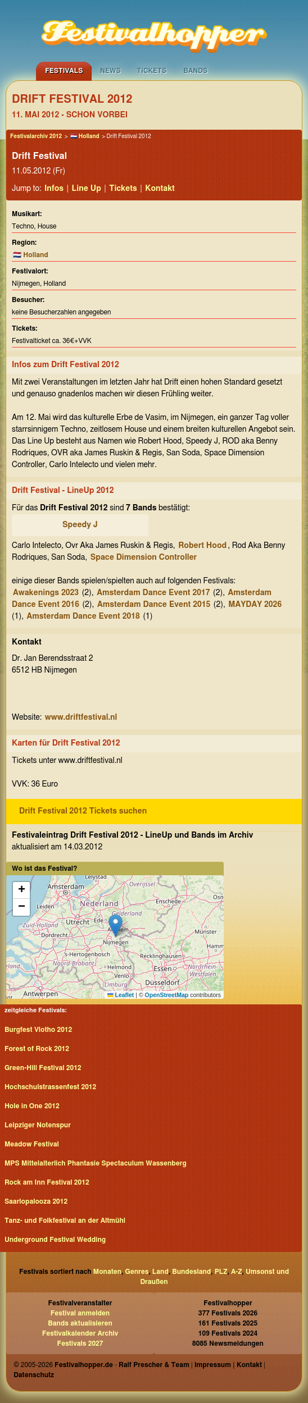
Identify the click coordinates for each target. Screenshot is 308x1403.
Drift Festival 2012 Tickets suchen (83, 811)
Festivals (64, 70)
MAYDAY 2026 (255, 605)
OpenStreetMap (167, 994)
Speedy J (80, 525)
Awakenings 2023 (46, 593)
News (110, 70)
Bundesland (191, 1271)
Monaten (107, 1271)
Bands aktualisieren (80, 1323)
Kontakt (160, 189)
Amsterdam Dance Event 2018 (83, 616)
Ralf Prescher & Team (154, 1364)
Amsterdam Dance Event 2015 (153, 605)
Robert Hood (202, 546)
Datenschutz (33, 1375)
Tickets (151, 70)
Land (160, 1271)
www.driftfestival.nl (81, 717)
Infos (54, 189)
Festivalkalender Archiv (80, 1333)
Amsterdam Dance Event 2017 (153, 593)
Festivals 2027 (80, 1343)
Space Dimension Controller (143, 557)
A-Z (236, 1271)
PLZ (221, 1271)
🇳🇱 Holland (84, 136)
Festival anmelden (80, 1313)
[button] (115, 925)
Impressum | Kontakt (228, 1364)
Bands (195, 70)
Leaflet (120, 994)
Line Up (86, 189)
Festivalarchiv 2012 (36, 136)
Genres (137, 1271)
